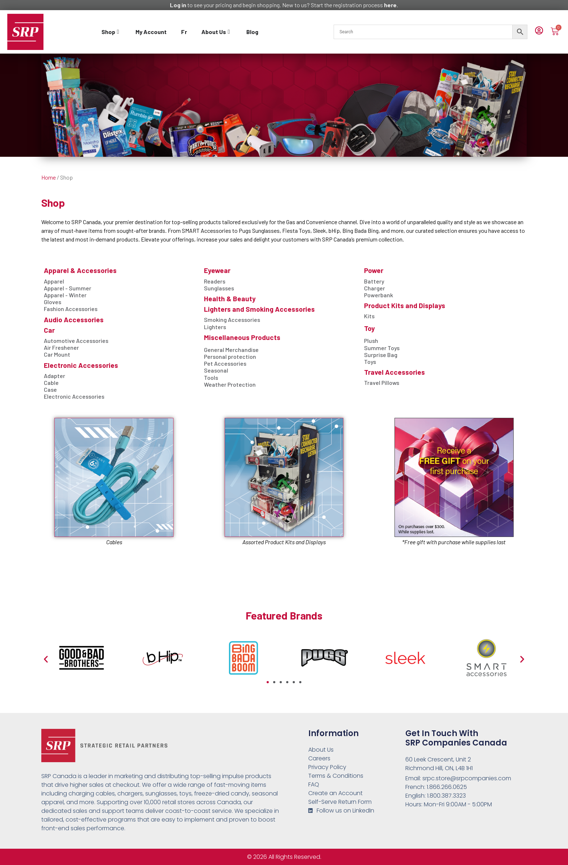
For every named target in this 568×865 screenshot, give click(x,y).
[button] (45, 659)
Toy (369, 328)
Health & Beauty (230, 298)
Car (49, 330)
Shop (53, 202)
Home (48, 177)
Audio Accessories (74, 319)
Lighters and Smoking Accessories (259, 309)
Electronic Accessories (81, 365)
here (390, 4)
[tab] (111, 32)
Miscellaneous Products (242, 337)
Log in (178, 4)
